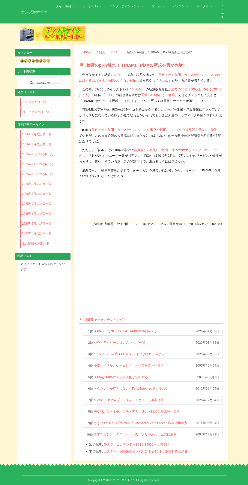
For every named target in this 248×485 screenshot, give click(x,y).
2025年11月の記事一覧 (37, 164)
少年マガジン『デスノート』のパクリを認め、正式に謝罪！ (137, 434)
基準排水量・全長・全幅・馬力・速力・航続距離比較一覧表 (137, 411)
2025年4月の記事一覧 (37, 233)
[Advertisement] (159, 34)
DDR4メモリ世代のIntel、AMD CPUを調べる (125, 331)
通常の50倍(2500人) (185, 89)
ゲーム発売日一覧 (34, 102)
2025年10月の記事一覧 (37, 174)
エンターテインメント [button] (125, 6)
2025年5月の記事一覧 (37, 223)
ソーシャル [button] (90, 6)
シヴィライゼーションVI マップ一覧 (119, 342)
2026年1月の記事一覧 (37, 144)
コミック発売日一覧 (35, 112)
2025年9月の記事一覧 (37, 184)
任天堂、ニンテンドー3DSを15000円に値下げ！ (138, 444)
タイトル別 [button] (64, 6)
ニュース (222, 12)
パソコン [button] (179, 6)
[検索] (43, 83)
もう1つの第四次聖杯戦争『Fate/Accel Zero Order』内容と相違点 (140, 423)
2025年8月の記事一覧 (37, 194)
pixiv (165, 80)
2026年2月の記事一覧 (37, 134)
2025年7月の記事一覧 (37, 204)
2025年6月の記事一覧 (37, 213)
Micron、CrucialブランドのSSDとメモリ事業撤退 (129, 400)
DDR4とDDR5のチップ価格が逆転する (121, 377)
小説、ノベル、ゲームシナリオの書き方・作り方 (129, 365)
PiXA (109, 95)
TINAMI (137, 89)
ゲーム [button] (156, 6)
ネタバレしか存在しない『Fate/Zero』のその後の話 (131, 388)
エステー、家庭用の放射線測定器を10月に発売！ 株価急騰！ (147, 451)
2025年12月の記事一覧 (37, 154)
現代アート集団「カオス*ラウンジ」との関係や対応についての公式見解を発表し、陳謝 (154, 130)
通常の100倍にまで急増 (158, 95)
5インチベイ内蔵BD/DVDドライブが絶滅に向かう (129, 354)
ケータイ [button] (203, 6)
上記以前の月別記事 (35, 243)
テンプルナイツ (34, 12)
